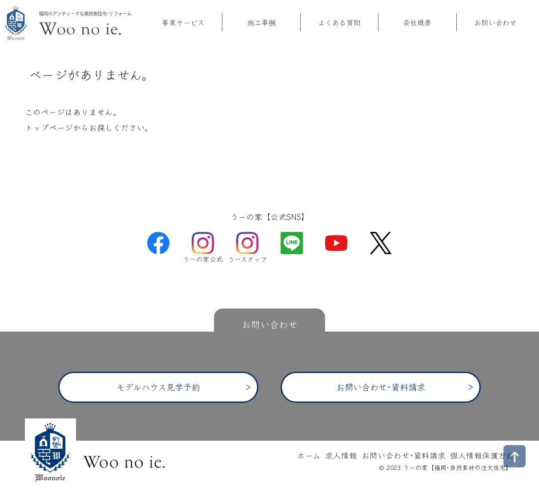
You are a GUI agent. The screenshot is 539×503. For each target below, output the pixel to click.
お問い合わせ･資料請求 (380, 387)
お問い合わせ (495, 22)
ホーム (309, 455)
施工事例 (261, 22)
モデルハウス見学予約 (158, 387)
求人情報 (341, 455)
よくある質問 (339, 22)
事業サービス (183, 22)
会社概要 (417, 22)
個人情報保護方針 (482, 455)
